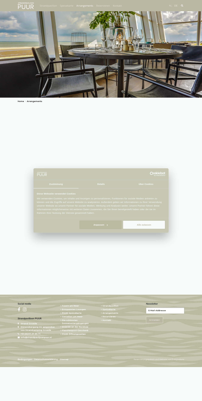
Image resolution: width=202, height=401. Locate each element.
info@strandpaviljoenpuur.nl (36, 371)
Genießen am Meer (72, 351)
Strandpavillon (48, 5)
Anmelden (154, 354)
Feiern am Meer (70, 340)
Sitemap (64, 393)
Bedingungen (25, 393)
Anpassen (100, 224)
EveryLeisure (178, 393)
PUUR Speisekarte (71, 347)
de (176, 5)
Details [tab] (101, 184)
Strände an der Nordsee (75, 361)
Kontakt (117, 5)
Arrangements (84, 5)
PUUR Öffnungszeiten (74, 368)
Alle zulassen (144, 224)
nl (170, 5)
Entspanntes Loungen (74, 343)
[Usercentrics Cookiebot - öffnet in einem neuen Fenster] (152, 174)
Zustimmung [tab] (56, 184)
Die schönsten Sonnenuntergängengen (75, 355)
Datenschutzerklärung (46, 393)
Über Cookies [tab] (146, 184)
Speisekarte (66, 5)
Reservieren (103, 5)
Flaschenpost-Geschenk (75, 364)
